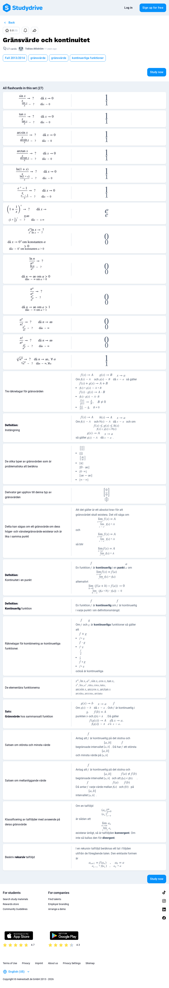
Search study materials (15, 899)
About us (53, 963)
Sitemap (90, 963)
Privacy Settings (72, 963)
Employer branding (58, 904)
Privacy (26, 963)
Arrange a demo (57, 909)
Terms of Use (10, 963)
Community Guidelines (15, 909)
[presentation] (35, 100)
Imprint (39, 963)
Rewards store (11, 904)
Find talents (54, 899)
